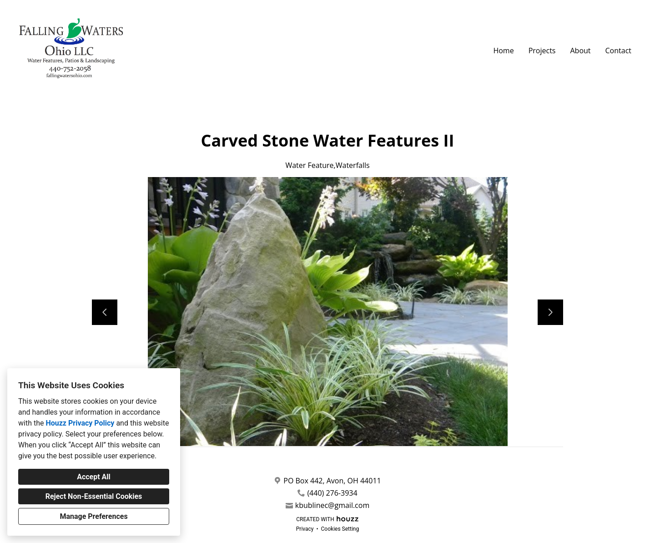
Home (503, 51)
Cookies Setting (340, 529)
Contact (618, 51)
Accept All (94, 476)
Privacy (305, 529)
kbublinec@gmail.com (332, 505)
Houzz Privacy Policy (79, 423)
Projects (542, 51)
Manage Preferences (93, 516)
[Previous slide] (104, 312)
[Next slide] (550, 312)
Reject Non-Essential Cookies (93, 496)
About (580, 51)
